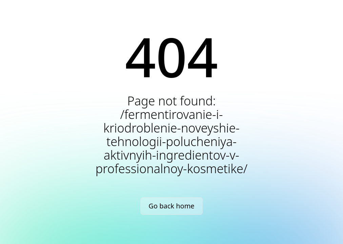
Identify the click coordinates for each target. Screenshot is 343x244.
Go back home (171, 205)
